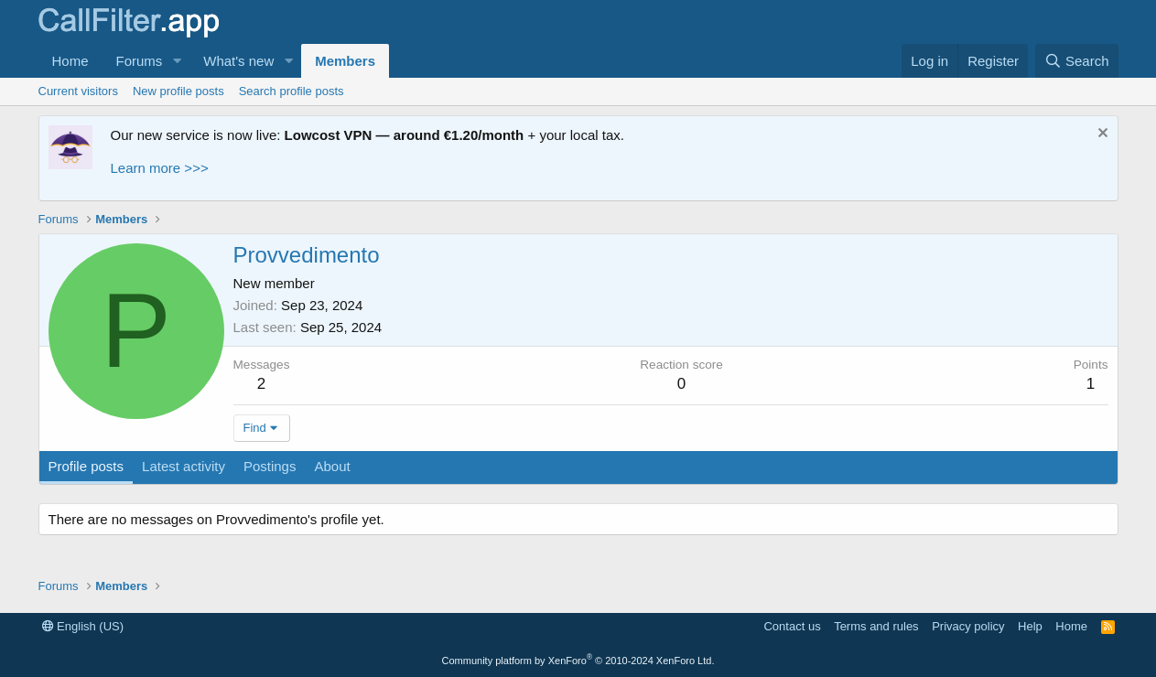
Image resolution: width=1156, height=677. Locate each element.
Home (70, 61)
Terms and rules (876, 626)
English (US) (83, 626)
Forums (139, 61)
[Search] (1076, 61)
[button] (176, 61)
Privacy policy (968, 626)
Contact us (791, 626)
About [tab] (332, 466)
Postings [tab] (270, 466)
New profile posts (178, 91)
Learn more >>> (160, 168)
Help (1030, 626)
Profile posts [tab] (86, 466)
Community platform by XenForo (578, 660)
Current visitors (78, 91)
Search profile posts (291, 91)
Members (345, 61)
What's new (238, 61)
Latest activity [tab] (183, 466)
